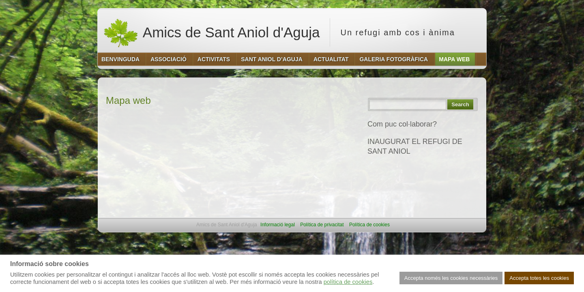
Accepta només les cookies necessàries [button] (451, 278)
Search (460, 104)
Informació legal (277, 225)
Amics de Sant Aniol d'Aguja (211, 32)
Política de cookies (369, 225)
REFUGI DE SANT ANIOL (409, 169)
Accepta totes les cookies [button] (539, 278)
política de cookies (348, 282)
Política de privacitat (322, 225)
